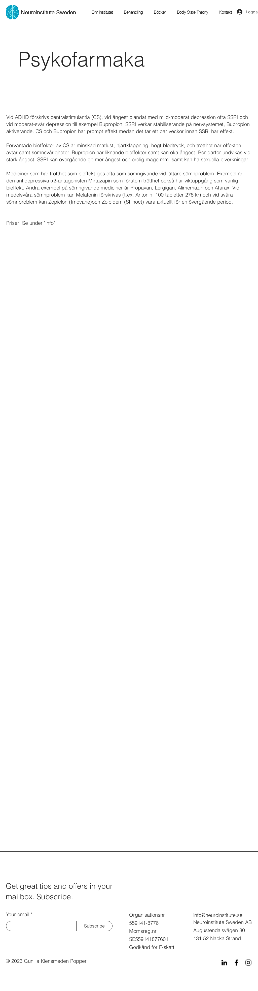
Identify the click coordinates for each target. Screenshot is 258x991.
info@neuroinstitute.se (217, 915)
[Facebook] (236, 962)
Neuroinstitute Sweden (48, 12)
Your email (17, 914)
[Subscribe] (94, 926)
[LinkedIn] (224, 962)
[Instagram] (248, 962)
